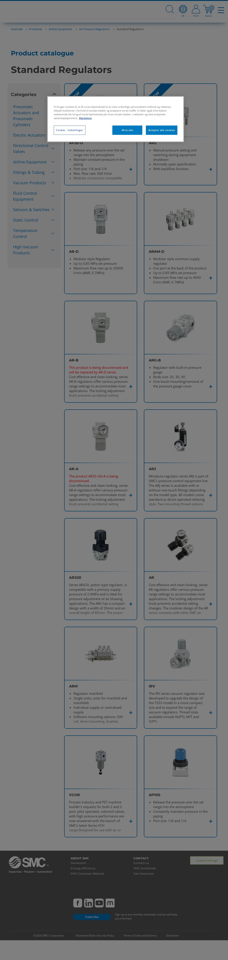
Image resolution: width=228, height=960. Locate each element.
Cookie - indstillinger (69, 130)
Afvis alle (127, 130)
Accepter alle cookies (161, 130)
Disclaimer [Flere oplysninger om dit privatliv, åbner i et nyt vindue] (85, 118)
